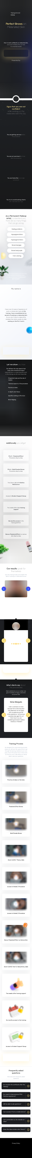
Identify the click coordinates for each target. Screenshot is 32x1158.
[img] (16, 67)
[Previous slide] (4, 589)
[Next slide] (28, 589)
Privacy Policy (16, 1143)
